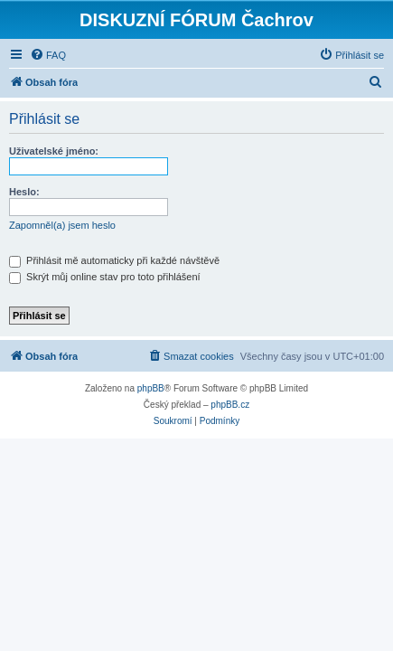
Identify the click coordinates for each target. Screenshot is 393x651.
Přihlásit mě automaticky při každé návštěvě (114, 260)
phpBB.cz (230, 405)
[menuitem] (48, 55)
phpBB (150, 388)
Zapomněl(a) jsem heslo (62, 225)
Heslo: (24, 191)
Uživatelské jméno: (53, 151)
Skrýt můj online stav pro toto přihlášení (105, 276)
